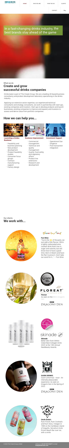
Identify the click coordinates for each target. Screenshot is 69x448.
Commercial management (34, 142)
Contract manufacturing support (13, 163)
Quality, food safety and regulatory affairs (36, 154)
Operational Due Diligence (56, 142)
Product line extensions (33, 159)
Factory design (13, 167)
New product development (13, 149)
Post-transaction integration (56, 147)
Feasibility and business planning (15, 144)
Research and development (34, 164)
